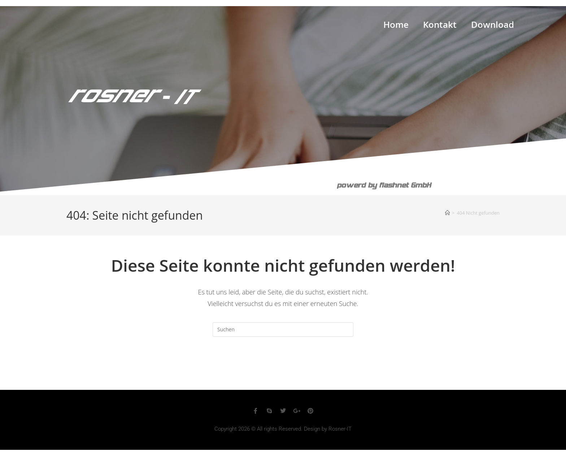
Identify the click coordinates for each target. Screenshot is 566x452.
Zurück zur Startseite (283, 366)
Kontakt (440, 26)
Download (492, 26)
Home (396, 26)
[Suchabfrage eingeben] (283, 329)
